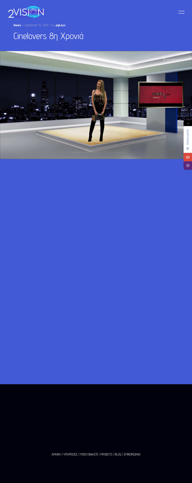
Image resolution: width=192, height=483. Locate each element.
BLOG (118, 454)
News (17, 25)
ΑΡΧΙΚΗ (56, 454)
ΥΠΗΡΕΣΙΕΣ (70, 454)
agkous (60, 25)
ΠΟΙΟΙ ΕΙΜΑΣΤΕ (89, 454)
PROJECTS (106, 454)
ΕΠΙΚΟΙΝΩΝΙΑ (132, 454)
